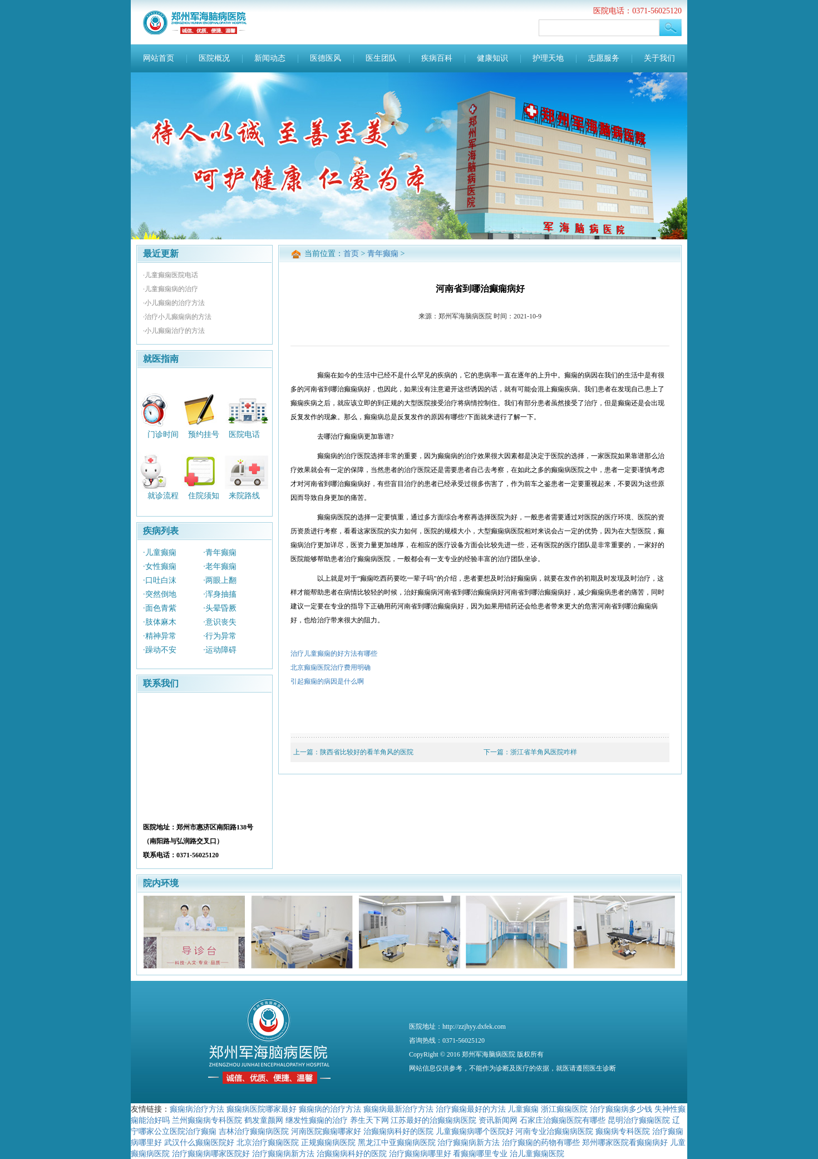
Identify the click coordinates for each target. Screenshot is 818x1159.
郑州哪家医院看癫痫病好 (625, 1142)
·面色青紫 (159, 608)
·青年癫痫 (219, 552)
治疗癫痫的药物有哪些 (541, 1142)
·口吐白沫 (159, 580)
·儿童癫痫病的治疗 (170, 289)
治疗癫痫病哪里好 (420, 1153)
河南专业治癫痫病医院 (554, 1131)
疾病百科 (436, 58)
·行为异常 (219, 636)
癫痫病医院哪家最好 (261, 1108)
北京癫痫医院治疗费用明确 (330, 667)
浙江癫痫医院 (564, 1108)
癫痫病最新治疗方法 (398, 1108)
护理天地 (548, 58)
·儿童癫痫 (159, 552)
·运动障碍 (219, 650)
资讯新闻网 (498, 1120)
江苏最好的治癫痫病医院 (433, 1120)
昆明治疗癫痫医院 (639, 1120)
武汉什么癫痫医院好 (199, 1142)
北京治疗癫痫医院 (267, 1142)
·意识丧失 (219, 622)
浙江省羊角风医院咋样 (543, 752)
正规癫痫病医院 (328, 1142)
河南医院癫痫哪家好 (326, 1131)
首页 (351, 253)
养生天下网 (369, 1120)
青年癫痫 (382, 253)
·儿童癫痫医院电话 (170, 275)
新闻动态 (269, 58)
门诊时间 (163, 434)
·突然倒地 (159, 594)
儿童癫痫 (523, 1108)
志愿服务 (603, 58)
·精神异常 (159, 636)
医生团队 (381, 58)
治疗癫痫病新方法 (468, 1142)
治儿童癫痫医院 (537, 1153)
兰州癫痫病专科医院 (207, 1120)
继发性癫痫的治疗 (316, 1120)
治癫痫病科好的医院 (398, 1131)
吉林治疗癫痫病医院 (254, 1131)
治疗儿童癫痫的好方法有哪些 (333, 653)
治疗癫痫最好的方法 (471, 1108)
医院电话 (244, 434)
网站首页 (158, 58)
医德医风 (325, 58)
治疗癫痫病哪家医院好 (211, 1153)
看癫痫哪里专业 (480, 1153)
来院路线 (244, 496)
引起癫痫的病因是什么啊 (327, 681)
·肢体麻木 (159, 622)
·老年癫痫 (219, 566)
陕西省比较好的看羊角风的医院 (366, 752)
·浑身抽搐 (219, 594)
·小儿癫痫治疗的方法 (174, 331)
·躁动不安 (159, 650)
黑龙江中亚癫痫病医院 (397, 1142)
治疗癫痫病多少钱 (621, 1108)
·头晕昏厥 (219, 608)
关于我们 (659, 58)
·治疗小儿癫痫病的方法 (177, 317)
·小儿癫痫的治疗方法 (174, 303)
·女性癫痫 (159, 566)
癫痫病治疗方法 (197, 1108)
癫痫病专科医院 (622, 1131)
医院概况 (214, 58)
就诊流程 (163, 496)
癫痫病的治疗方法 (330, 1108)
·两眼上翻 (219, 580)
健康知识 (492, 58)
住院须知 (203, 496)
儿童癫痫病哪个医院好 (475, 1131)
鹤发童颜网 (263, 1120)
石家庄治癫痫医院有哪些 (562, 1120)
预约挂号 (203, 434)
